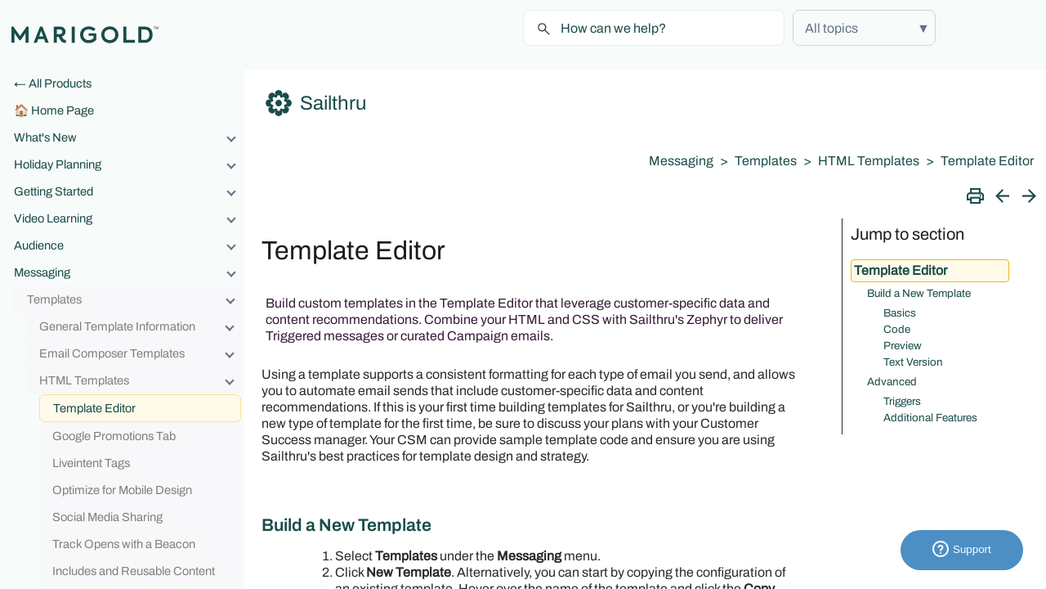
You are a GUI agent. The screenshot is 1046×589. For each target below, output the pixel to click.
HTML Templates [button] (140, 380)
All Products (60, 83)
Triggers (902, 401)
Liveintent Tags (91, 463)
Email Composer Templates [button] (140, 353)
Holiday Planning (129, 164)
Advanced (892, 381)
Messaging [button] (129, 272)
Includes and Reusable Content (133, 571)
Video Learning (129, 218)
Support (961, 550)
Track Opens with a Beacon (123, 544)
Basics (899, 313)
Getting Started (129, 191)
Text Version (913, 362)
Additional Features (930, 417)
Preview (902, 345)
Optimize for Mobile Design (122, 490)
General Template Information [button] (140, 326)
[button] (864, 28)
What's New (129, 137)
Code (896, 329)
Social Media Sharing (107, 517)
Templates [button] (135, 299)
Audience (129, 245)
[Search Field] (653, 28)
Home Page (62, 110)
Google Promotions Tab (114, 436)
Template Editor (94, 408)
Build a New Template (919, 293)
